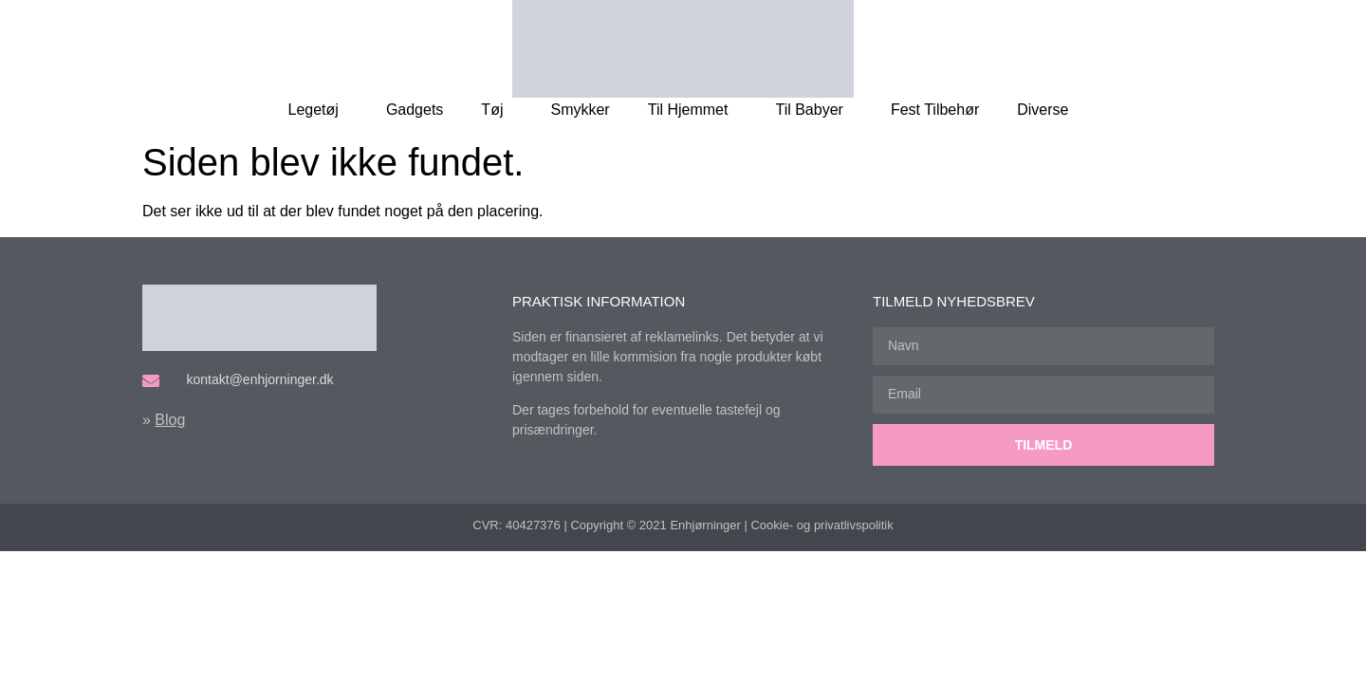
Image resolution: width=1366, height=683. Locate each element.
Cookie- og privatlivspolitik (821, 525)
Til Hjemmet (693, 110)
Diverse (1047, 110)
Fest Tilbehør (935, 110)
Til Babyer (813, 110)
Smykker (579, 110)
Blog (170, 420)
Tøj (496, 110)
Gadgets (414, 110)
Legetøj (318, 110)
